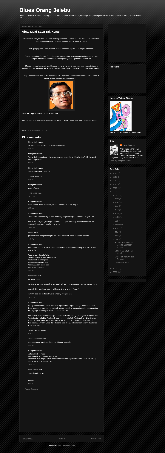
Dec (117, 199)
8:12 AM (31, 208)
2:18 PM (31, 163)
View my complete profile (120, 161)
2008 (115, 195)
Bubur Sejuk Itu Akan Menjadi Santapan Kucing (123, 244)
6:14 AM (31, 149)
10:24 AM (31, 227)
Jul (116, 217)
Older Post (96, 439)
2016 (115, 173)
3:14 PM (31, 180)
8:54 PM (31, 345)
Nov (117, 202)
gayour (31, 232)
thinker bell (32, 142)
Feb (117, 236)
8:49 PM (31, 384)
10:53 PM (31, 196)
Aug (117, 213)
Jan (117, 239)
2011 (115, 184)
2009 (115, 192)
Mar (117, 232)
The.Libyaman (128, 145)
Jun (117, 221)
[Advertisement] (61, 413)
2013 (115, 177)
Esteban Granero (35, 339)
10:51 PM (31, 297)
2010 (115, 188)
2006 (115, 272)
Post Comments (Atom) (67, 446)
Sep (117, 210)
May (117, 224)
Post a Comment (31, 389)
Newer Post (27, 439)
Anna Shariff (33, 370)
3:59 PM (31, 271)
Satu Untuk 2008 (122, 263)
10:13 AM (31, 365)
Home (62, 439)
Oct (117, 206)
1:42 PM (31, 239)
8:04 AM (31, 334)
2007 (115, 268)
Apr (117, 228)
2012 (115, 181)
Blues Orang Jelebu (45, 10)
